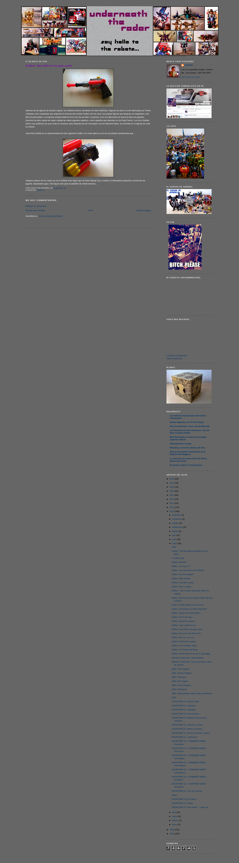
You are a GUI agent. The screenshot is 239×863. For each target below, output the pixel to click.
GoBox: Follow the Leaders (183, 641)
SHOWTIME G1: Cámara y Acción (187, 725)
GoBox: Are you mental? (182, 574)
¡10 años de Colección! (176, 355)
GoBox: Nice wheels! (180, 578)
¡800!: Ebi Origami (179, 681)
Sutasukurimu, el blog (180, 443)
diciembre (177, 515)
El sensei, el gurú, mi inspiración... (186, 465)
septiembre (177, 527)
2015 (172, 491)
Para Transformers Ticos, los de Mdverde (190, 426)
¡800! (173, 697)
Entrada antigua (143, 210)
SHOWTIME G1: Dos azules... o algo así (189, 807)
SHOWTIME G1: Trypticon (183, 705)
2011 (172, 507)
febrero (175, 820)
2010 (172, 511)
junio (174, 539)
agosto (175, 531)
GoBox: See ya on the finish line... (186, 633)
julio (174, 535)
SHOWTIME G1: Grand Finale (185, 701)
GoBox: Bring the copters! (183, 621)
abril (174, 812)
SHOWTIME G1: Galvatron (183, 709)
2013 (172, 499)
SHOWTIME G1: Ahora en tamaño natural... (191, 733)
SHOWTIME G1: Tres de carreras (186, 791)
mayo (175, 543)
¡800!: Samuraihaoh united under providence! (191, 693)
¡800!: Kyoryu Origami (181, 673)
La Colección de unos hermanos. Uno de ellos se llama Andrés (189, 431)
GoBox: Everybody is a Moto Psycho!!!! (189, 609)
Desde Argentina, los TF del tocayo (187, 422)
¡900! (173, 547)
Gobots (41, 190)
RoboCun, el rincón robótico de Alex (187, 448)
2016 (172, 487)
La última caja (177, 558)
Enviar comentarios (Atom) (50, 216)
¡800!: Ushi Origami (180, 669)
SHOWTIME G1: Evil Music (183, 799)
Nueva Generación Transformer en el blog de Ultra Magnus (187, 453)
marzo (175, 816)
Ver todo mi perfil (191, 77)
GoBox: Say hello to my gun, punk (49, 65)
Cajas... (174, 795)
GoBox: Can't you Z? (180, 566)
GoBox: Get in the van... (182, 617)
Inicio (90, 210)
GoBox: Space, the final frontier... (186, 613)
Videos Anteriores (174, 358)
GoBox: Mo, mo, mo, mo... (183, 637)
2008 (172, 834)
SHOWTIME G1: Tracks (182, 803)
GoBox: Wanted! (178, 562)
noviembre (177, 519)
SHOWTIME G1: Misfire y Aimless (186, 729)
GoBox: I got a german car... (184, 625)
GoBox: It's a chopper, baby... (184, 645)
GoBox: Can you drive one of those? (187, 570)
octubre (175, 523)
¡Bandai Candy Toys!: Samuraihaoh (187, 658)
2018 (172, 479)
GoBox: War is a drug (181, 586)
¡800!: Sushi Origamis (181, 685)
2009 (172, 829)
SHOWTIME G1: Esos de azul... (185, 714)
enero (175, 824)
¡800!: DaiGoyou (178, 677)
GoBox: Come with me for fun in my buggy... (191, 653)
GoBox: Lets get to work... (183, 582)
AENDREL (188, 65)
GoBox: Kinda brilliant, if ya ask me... (188, 605)
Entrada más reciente (35, 210)
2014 (172, 495)
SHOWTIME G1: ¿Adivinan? (184, 737)
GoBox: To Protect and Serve (184, 649)
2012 (172, 503)
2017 (172, 483)
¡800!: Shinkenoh (179, 689)
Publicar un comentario (36, 206)
